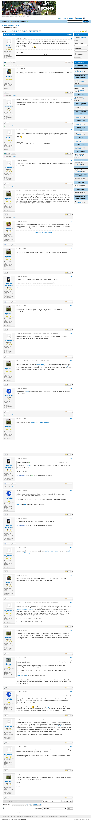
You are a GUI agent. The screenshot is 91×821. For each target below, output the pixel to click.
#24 (71, 719)
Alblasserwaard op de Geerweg (25, 609)
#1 (71, 38)
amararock (8, 107)
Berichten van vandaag (39, 816)
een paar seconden (51, 707)
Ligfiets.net (62, 18)
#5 (71, 160)
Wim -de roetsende (79, 81)
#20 (71, 602)
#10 (71, 305)
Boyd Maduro (20, 65)
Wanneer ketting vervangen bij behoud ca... (80, 129)
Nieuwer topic (16, 801)
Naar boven (13, 816)
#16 (71, 490)
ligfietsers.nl (5, 25)
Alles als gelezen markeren (52, 816)
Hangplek (17, 25)
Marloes (8, 664)
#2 (71, 68)
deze (27, 391)
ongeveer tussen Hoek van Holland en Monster (54, 726)
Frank (8, 46)
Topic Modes (69, 34)
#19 (71, 575)
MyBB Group (23, 819)
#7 (71, 221)
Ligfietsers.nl (6, 816)
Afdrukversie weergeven (10, 808)
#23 (71, 691)
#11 (71, 333)
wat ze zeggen (81, 85)
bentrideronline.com (42, 364)
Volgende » (35, 31)
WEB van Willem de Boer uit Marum (40, 422)
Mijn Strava (50, 232)
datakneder (78, 148)
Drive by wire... (81, 94)
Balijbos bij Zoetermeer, (51, 551)
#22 (71, 657)
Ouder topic (8, 801)
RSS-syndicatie (63, 816)
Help (86, 18)
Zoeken (71, 18)
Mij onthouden (79, 54)
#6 (71, 190)
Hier (17, 504)
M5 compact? (81, 160)
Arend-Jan (78, 141)
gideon (8, 76)
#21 (71, 630)
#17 (71, 518)
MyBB (12, 819)
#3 (71, 99)
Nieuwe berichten (28, 816)
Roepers (8, 198)
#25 (71, 746)
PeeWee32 (8, 395)
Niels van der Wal (78, 71)
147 (30, 31)
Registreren (23, 21)
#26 (71, 774)
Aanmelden (15, 21)
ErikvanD (8, 228)
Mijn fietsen (38, 232)
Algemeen (11, 25)
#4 (71, 129)
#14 (71, 418)
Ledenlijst (79, 18)
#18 (71, 547)
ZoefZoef (78, 109)
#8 (71, 248)
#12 (71, 360)
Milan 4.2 (81, 137)
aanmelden (83, 37)
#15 (71, 458)
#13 (71, 388)
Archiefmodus (20, 816)
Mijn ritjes (44, 232)
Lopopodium (8, 167)
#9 (71, 276)
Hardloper (78, 171)
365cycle (14, 65)
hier (21, 504)
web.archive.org (63, 366)
